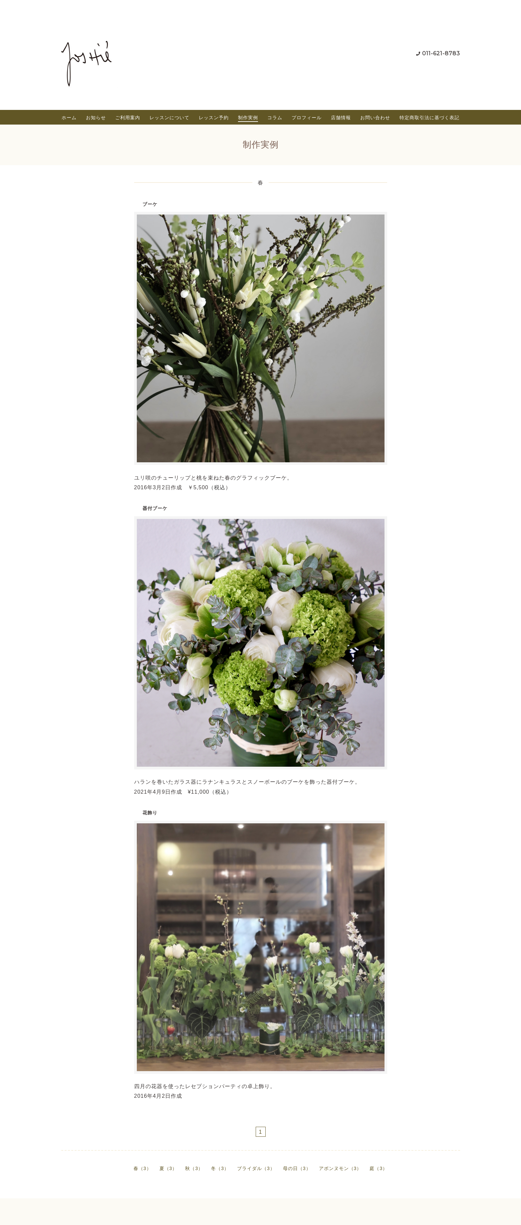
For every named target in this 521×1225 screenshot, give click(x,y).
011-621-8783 (441, 53)
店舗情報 (341, 117)
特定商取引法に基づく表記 (429, 117)
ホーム (69, 117)
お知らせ (96, 117)
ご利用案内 (127, 117)
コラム (274, 117)
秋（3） (194, 1168)
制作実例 (248, 117)
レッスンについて (169, 117)
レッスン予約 (214, 117)
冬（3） (220, 1168)
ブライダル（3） (256, 1168)
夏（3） (168, 1168)
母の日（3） (297, 1168)
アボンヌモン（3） (340, 1168)
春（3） (142, 1168)
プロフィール (307, 117)
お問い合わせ (375, 117)
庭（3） (379, 1168)
